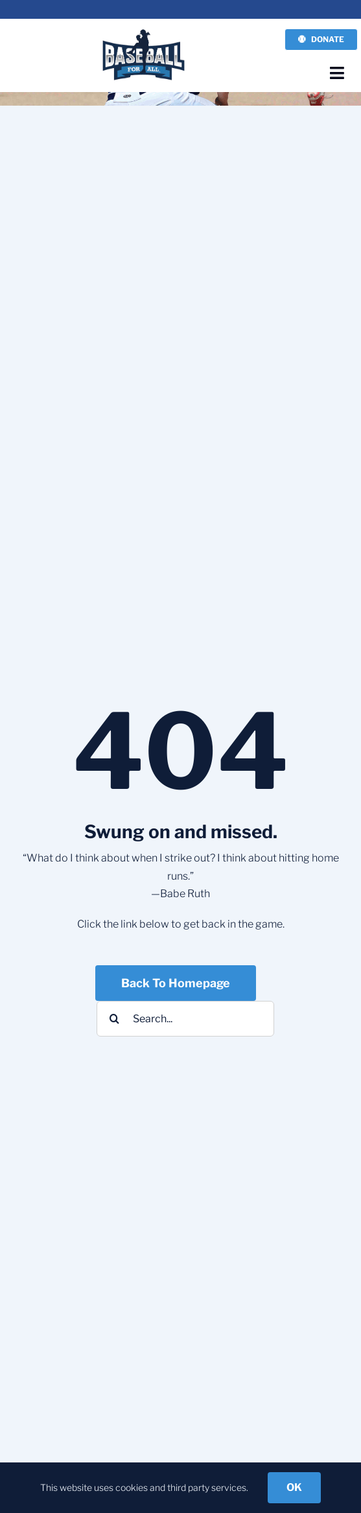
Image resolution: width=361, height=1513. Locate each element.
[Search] (114, 1019)
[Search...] (185, 1019)
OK (294, 1487)
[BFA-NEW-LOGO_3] (144, 32)
